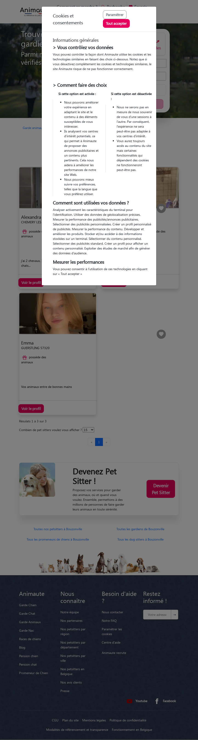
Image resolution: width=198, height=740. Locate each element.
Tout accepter (116, 23)
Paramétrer (115, 14)
